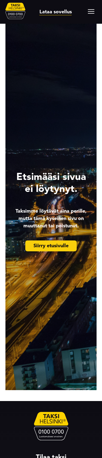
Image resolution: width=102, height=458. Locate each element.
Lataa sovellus (55, 12)
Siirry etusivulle (51, 246)
